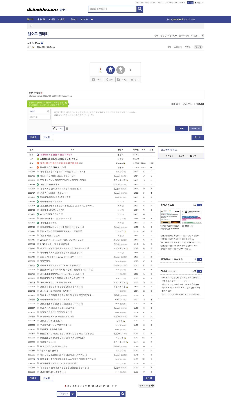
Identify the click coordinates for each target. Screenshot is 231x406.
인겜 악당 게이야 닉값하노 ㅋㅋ (52, 193)
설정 (156, 36)
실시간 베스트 (167, 205)
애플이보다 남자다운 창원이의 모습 (54, 282)
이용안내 (195, 36)
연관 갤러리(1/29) (169, 36)
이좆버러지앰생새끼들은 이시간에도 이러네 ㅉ (59, 274)
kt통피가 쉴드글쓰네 (47, 351)
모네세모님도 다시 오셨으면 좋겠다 (54, 325)
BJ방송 (84, 19)
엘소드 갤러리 (37, 34)
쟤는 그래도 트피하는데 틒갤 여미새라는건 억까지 (60, 355)
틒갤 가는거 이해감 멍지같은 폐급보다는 (56, 308)
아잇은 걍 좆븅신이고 (48, 184)
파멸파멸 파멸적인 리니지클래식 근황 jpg (177, 239)
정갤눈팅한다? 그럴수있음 (50, 372)
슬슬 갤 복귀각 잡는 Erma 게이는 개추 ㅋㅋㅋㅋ (59, 257)
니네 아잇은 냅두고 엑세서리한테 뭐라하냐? (58, 189)
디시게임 (168, 3)
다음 (113, 386)
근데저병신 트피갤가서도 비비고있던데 (56, 363)
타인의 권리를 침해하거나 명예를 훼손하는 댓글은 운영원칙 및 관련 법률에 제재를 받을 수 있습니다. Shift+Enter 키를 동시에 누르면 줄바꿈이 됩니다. (95, 113)
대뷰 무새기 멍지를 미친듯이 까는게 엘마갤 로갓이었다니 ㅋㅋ (66, 295)
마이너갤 (139, 3)
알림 (193, 156)
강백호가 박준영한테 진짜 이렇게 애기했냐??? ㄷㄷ (182, 278)
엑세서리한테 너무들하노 (49, 201)
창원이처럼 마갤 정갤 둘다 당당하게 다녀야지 (58, 304)
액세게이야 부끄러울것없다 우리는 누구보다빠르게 (61, 172)
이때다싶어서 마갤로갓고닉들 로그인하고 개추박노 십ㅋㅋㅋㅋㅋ (66, 206)
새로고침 (200, 104)
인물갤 (153, 3)
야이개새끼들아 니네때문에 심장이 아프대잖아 (59, 227)
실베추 (96, 79)
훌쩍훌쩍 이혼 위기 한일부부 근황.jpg (175, 249)
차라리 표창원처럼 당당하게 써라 (53, 312)
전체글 (33, 137)
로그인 (190, 3)
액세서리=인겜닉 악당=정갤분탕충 (54, 197)
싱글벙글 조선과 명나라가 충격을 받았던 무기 (179, 246)
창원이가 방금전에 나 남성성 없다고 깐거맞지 (58, 287)
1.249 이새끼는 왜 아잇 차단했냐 (53, 244)
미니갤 (147, 3)
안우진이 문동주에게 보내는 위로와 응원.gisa (180, 284)
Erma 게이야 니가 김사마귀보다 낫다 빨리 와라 (59, 240)
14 (104, 386)
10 (89, 386)
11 (93, 386)
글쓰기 (197, 137)
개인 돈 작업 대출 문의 (48, 236)
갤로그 (160, 3)
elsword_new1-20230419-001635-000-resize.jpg (50, 96)
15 (108, 386)
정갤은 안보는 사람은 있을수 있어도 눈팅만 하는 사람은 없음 (65, 333)
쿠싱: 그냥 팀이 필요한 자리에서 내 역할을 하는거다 (182, 294)
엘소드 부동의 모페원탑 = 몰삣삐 (53, 291)
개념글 (46, 137)
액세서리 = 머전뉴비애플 (49, 329)
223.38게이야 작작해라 (48, 214)
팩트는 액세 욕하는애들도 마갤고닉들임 (56, 176)
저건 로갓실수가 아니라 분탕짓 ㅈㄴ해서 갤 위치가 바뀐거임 (65, 359)
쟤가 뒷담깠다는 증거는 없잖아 (52, 346)
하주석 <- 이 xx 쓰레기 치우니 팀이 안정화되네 (181, 288)
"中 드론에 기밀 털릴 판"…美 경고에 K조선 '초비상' (181, 242)
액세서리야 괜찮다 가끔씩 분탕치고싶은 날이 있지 (60, 278)
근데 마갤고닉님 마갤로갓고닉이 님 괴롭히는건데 (60, 180)
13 (100, 386)
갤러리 (30, 19)
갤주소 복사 (184, 36)
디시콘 (182, 3)
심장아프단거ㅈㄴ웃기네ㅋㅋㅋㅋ (53, 218)
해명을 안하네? (45, 342)
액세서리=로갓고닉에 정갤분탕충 (53, 299)
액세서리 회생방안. (47, 223)
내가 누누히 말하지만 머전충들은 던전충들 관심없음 (61, 368)
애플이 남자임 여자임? (48, 321)
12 (96, 386)
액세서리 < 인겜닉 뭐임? (49, 210)
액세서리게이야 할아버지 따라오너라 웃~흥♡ (58, 265)
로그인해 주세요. (169, 150)
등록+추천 (195, 129)
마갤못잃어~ (44, 261)
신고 (134, 79)
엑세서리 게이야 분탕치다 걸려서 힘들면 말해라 (59, 253)
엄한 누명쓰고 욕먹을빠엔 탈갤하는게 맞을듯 (58, 231)
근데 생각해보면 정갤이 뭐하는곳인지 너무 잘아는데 (61, 248)
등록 (181, 129)
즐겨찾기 (169, 156)
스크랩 (169, 47)
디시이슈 (178, 259)
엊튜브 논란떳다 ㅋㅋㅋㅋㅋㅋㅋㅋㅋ (177, 281)
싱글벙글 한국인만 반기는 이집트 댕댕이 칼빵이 (180, 236)
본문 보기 (175, 104)
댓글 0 (198, 47)
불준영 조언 (167, 291)
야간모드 (199, 3)
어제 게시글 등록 (180, 19)
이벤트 (176, 3)
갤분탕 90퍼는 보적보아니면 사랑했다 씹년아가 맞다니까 (64, 270)
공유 (109, 79)
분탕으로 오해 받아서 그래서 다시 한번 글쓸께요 (60, 338)
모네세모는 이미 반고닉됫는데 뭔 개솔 (55, 316)
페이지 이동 (146, 385)
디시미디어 (166, 259)
